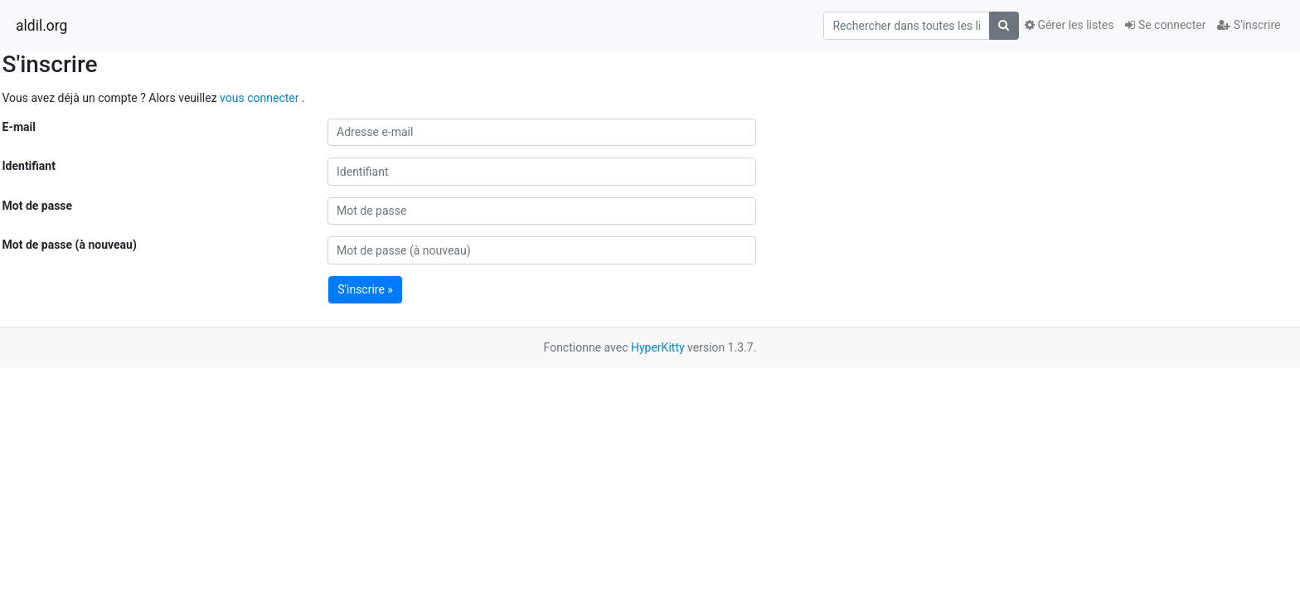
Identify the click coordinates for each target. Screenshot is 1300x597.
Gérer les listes (1069, 25)
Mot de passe (37, 205)
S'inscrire (1248, 25)
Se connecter (1165, 25)
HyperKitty (658, 347)
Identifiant (29, 165)
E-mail (19, 126)
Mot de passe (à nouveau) (69, 244)
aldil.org (41, 25)
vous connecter (261, 97)
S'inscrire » (365, 289)
